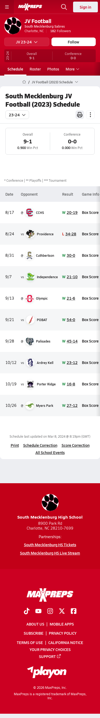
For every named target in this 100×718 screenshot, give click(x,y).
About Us (35, 624)
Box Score (90, 212)
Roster (35, 69)
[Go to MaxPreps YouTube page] (38, 611)
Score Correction (76, 445)
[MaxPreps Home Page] (24, 82)
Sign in (85, 7)
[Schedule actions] (90, 114)
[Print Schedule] (79, 114)
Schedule (15, 69)
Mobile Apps (62, 624)
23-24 (17, 114)
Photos (53, 69)
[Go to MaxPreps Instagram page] (50, 611)
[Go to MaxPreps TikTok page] (26, 611)
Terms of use (30, 642)
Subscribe (33, 633)
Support (50, 656)
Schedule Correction (40, 445)
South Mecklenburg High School (50, 507)
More (72, 69)
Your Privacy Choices (50, 649)
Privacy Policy (63, 633)
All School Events (50, 452)
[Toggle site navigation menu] (7, 7)
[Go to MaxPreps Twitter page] (62, 611)
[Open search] (64, 7)
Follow (73, 41)
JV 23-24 (27, 41)
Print (15, 445)
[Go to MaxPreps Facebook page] (73, 611)
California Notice (65, 642)
